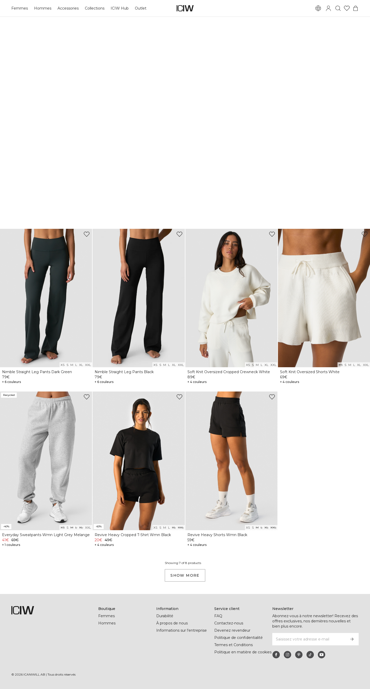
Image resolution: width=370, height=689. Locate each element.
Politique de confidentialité (238, 637)
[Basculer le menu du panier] (355, 8)
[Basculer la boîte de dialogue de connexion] (328, 8)
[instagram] (287, 654)
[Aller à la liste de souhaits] (346, 8)
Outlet (139, 8)
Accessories (67, 8)
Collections (94, 8)
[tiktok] (310, 654)
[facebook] (276, 654)
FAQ (218, 616)
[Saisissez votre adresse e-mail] (308, 639)
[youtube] (321, 654)
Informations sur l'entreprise (182, 630)
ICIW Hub (118, 8)
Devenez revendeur (231, 630)
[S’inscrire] (352, 639)
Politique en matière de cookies (242, 652)
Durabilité (165, 616)
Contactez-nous (228, 623)
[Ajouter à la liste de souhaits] (86, 234)
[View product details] (46, 307)
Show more (185, 575)
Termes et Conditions (233, 645)
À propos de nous (172, 623)
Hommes (42, 8)
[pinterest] (299, 654)
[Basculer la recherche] (338, 8)
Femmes (19, 8)
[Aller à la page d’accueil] (185, 8)
